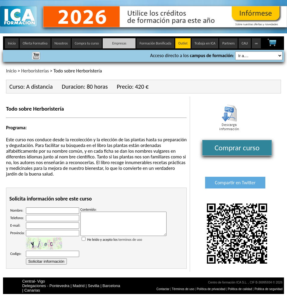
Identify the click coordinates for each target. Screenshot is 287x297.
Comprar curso (236, 147)
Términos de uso (183, 289)
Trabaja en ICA (205, 43)
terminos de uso (130, 244)
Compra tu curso (87, 43)
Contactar (162, 289)
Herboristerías (35, 71)
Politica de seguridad (268, 289)
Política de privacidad (211, 289)
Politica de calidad (240, 289)
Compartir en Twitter (235, 182)
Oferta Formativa (35, 43)
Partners (228, 43)
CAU (245, 43)
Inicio (12, 43)
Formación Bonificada (155, 43)
